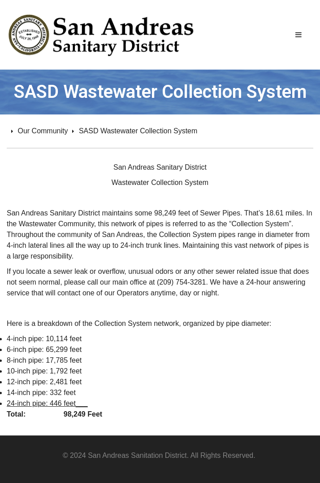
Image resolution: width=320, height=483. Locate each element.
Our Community (42, 131)
